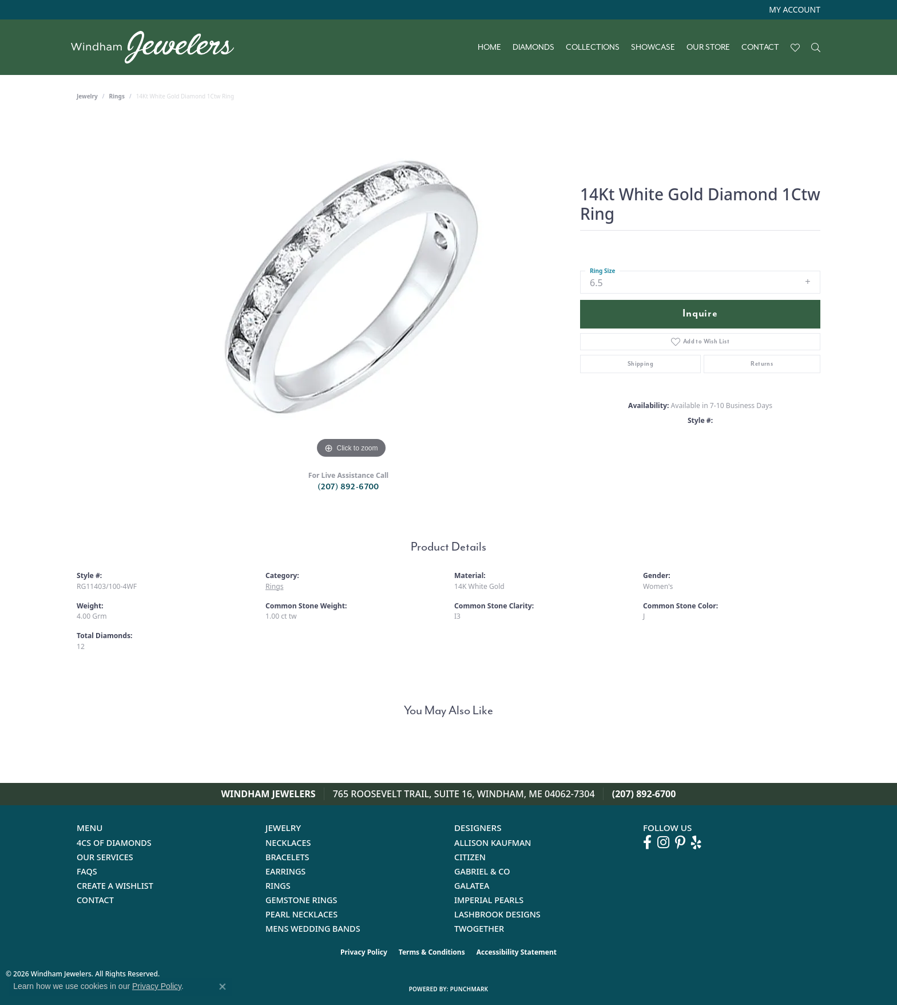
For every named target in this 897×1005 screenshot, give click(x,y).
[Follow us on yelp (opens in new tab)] (696, 842)
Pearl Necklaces (301, 914)
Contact (760, 47)
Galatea (472, 885)
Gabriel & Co (482, 871)
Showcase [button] (653, 47)
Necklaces (288, 842)
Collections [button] (593, 47)
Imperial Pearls (488, 900)
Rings (117, 96)
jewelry (87, 96)
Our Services (105, 857)
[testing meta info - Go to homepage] (158, 47)
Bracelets (287, 857)
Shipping (640, 363)
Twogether (479, 928)
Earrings (285, 871)
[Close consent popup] (222, 986)
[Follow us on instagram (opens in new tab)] (663, 842)
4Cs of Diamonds (114, 842)
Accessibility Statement (517, 952)
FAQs (87, 871)
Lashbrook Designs (497, 914)
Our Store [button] (708, 47)
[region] (351, 289)
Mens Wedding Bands (312, 928)
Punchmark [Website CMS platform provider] (469, 989)
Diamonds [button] (533, 47)
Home (489, 47)
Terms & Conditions (432, 952)
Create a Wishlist (115, 885)
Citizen (470, 857)
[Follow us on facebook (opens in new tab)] (647, 842)
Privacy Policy (363, 952)
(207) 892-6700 (348, 487)
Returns (762, 363)
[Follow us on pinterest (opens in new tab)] (680, 842)
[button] (793, 9)
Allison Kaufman (492, 842)
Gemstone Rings (301, 900)
